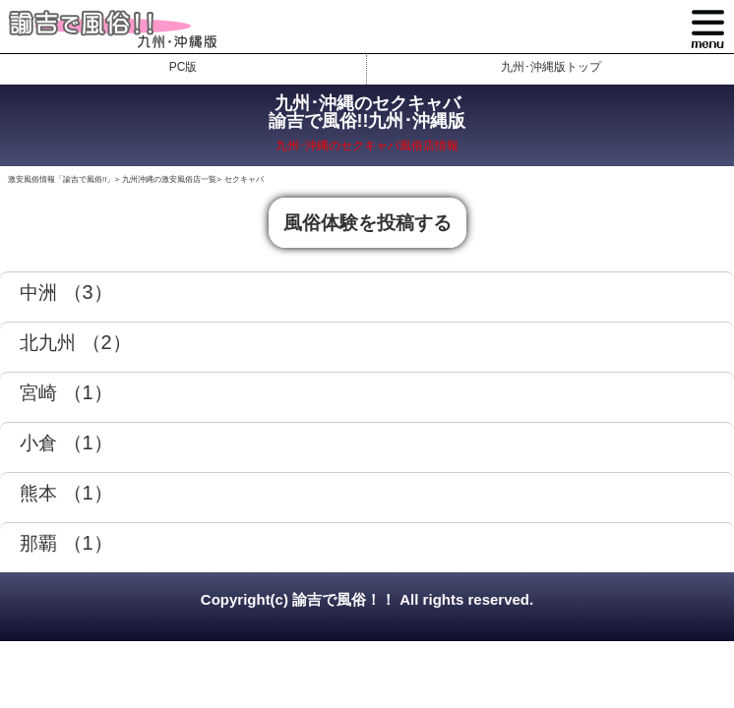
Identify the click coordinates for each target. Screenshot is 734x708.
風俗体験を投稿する (367, 222)
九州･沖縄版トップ (551, 67)
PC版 (183, 67)
